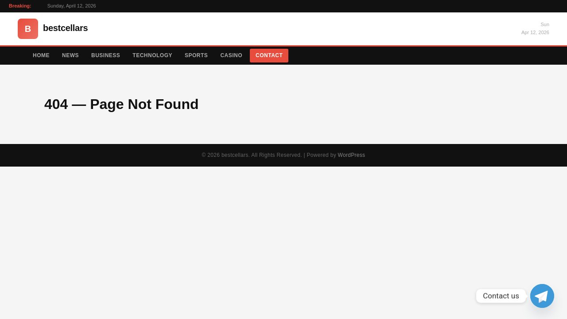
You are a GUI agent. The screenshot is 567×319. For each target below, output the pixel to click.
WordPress (351, 155)
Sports (196, 55)
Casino (231, 55)
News (70, 55)
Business (105, 55)
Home (41, 55)
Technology (152, 55)
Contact (269, 55)
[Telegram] (542, 296)
